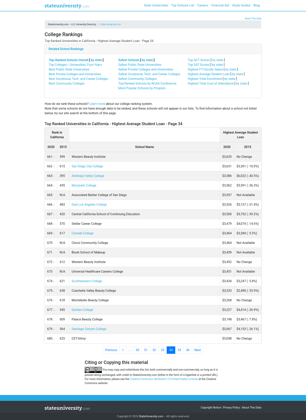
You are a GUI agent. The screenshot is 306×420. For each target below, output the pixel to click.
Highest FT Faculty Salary (205, 69)
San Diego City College (87, 166)
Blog (257, 5)
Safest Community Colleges (137, 79)
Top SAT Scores (199, 65)
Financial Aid (220, 5)
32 (154, 350)
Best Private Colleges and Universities (75, 74)
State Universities (156, 5)
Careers (202, 5)
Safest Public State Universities (139, 65)
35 (179, 350)
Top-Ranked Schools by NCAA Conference (147, 83)
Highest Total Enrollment (205, 79)
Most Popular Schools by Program (141, 88)
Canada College (82, 233)
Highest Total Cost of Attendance (211, 83)
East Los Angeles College (89, 204)
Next (197, 350)
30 (137, 350)
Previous (111, 350)
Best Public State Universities (69, 69)
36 (187, 350)
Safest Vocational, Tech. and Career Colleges (149, 74)
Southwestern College (87, 281)
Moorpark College (84, 185)
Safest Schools (128, 60)
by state (96, 60)
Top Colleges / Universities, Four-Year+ (75, 65)
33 (162, 350)
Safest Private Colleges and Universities (145, 69)
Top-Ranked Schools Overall (68, 60)
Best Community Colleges (67, 83)
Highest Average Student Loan (209, 74)
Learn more (97, 104)
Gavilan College (82, 310)
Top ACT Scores (199, 60)
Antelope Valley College (88, 176)
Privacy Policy (231, 407)
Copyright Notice (211, 407)
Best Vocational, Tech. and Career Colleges (78, 79)
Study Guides (241, 5)
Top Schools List (182, 5)
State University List (110, 24)
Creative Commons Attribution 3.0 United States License (164, 379)
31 (146, 350)
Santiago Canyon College (89, 329)
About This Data (253, 18)
